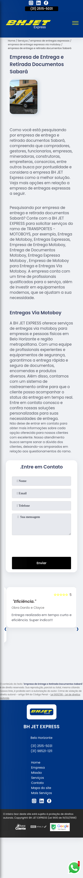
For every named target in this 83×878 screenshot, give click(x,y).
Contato (37, 783)
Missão (36, 772)
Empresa (38, 767)
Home (35, 762)
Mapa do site (41, 788)
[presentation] (41, 545)
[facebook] (46, 3)
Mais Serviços (41, 793)
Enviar (41, 563)
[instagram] (31, 3)
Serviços (37, 778)
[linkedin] (38, 3)
